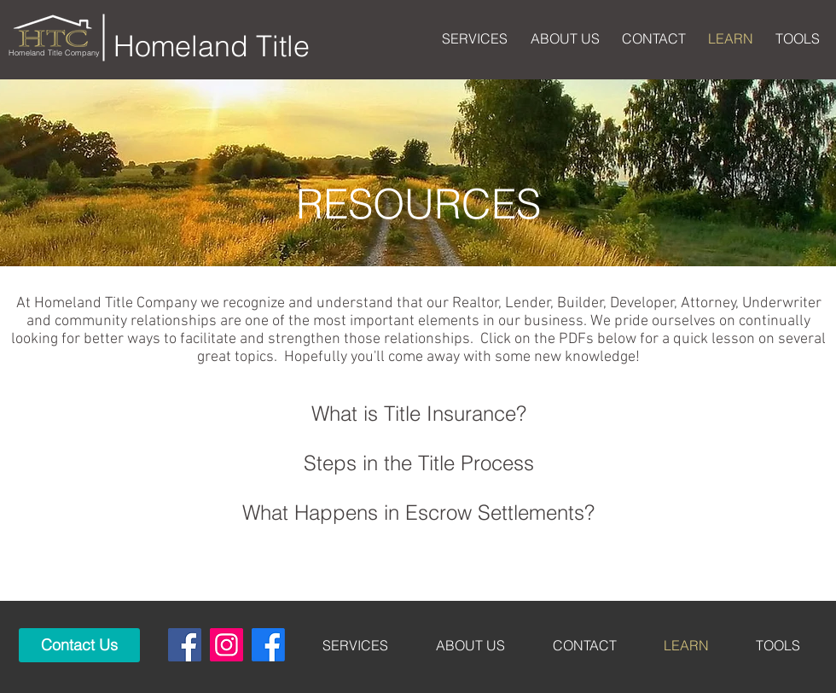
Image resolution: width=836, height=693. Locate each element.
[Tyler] (184, 644)
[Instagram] (226, 644)
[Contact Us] (79, 645)
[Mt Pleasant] (268, 644)
